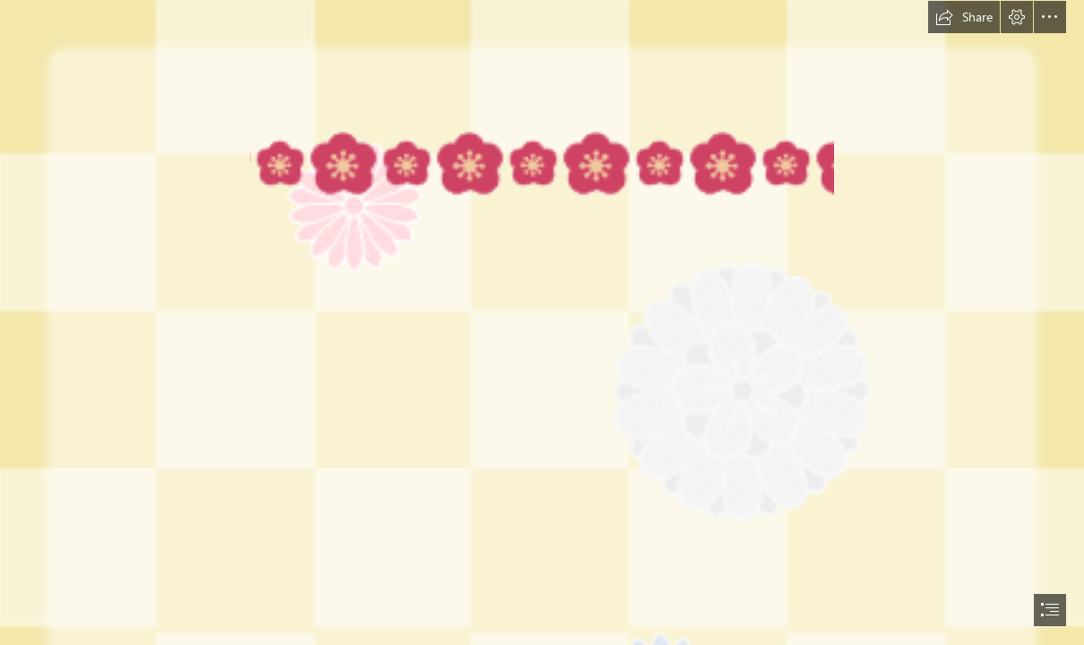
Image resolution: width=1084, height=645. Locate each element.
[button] (964, 17)
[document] (542, 322)
